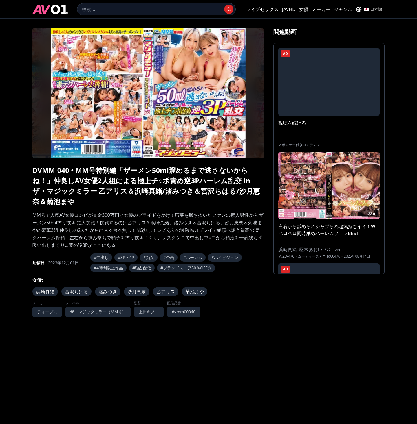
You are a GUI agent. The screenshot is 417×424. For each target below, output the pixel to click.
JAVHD (289, 9)
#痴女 (148, 257)
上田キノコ (149, 311)
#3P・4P (126, 257)
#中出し (101, 257)
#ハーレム (192, 257)
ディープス (47, 311)
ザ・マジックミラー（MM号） (98, 311)
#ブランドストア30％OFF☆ (186, 268)
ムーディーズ (308, 256)
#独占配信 (141, 268)
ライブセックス (262, 9)
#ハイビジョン (224, 257)
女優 (303, 9)
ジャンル (343, 9)
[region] (148, 93)
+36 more (332, 249)
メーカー (321, 9)
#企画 (168, 257)
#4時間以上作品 (108, 268)
